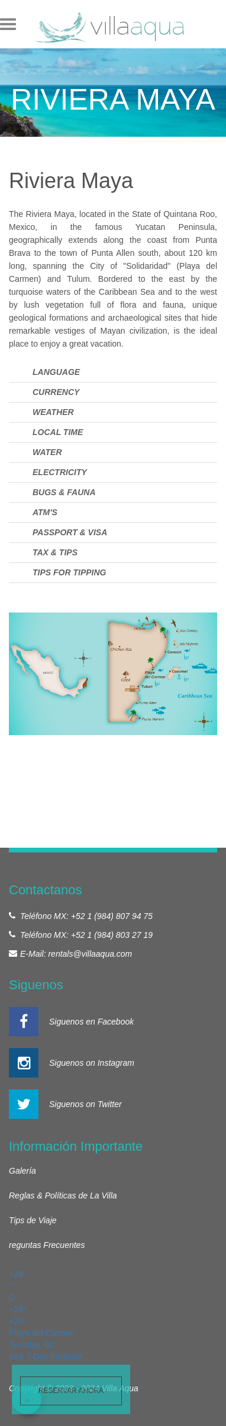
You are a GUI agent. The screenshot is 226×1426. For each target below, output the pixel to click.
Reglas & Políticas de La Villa (63, 1195)
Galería (22, 1170)
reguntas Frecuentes (47, 1245)
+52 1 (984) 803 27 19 (112, 935)
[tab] (113, 372)
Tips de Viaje (33, 1220)
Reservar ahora (71, 1391)
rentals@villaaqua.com (90, 954)
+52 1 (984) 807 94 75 (112, 916)
